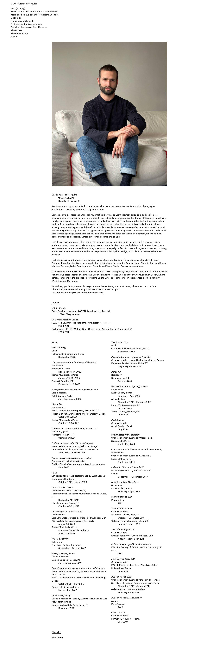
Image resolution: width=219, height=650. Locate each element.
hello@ (70, 292)
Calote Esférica (105, 278)
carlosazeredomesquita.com (88, 292)
